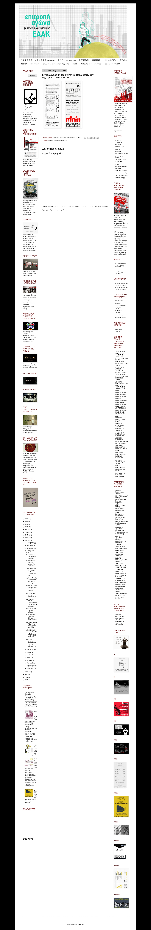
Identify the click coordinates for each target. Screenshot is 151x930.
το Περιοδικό (119, 301)
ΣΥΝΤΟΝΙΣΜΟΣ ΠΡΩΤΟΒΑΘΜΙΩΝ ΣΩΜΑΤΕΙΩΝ (121, 548)
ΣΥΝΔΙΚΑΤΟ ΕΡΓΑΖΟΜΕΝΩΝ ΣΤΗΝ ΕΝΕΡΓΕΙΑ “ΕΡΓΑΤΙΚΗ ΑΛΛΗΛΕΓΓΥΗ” (120, 575)
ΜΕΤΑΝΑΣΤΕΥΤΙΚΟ (121, 154)
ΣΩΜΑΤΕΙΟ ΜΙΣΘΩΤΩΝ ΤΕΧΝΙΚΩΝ (119, 554)
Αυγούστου (30, 649)
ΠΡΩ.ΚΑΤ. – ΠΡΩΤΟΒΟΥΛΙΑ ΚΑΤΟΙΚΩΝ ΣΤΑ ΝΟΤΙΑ (120, 468)
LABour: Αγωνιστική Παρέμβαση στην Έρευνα (121, 523)
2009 (26, 680)
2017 (26, 529)
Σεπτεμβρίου (30, 551)
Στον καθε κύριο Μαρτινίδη (29, 693)
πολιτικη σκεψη (120, 177)
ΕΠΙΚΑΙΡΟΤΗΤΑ (110, 60)
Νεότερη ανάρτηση (48, 206)
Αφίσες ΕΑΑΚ (119, 266)
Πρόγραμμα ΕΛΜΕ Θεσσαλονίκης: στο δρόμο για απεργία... (31, 603)
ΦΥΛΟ (117, 164)
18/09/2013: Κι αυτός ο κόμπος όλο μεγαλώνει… (31, 563)
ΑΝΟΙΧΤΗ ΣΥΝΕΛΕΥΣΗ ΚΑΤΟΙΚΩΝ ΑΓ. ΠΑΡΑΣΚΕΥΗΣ (120, 433)
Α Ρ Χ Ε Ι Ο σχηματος (45, 60)
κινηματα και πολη (121, 173)
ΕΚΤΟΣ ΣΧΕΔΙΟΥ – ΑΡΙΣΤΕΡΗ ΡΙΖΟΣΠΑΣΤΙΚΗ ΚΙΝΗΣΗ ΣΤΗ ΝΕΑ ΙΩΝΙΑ (121, 447)
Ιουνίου (29, 655)
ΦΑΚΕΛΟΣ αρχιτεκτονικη (91, 64)
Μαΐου (29, 657)
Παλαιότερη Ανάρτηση (101, 206)
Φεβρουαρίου (31, 665)
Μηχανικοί (35, 64)
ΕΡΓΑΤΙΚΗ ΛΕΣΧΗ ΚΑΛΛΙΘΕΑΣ (121, 397)
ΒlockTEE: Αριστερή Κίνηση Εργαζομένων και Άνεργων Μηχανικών (121, 499)
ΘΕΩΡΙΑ (24, 64)
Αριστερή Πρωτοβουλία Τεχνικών (119, 492)
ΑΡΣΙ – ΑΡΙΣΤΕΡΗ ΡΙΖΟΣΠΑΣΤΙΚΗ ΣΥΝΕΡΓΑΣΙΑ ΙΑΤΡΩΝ (121, 596)
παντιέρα (118, 312)
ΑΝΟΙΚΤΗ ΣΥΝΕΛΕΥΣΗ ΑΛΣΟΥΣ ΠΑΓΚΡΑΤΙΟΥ (119, 426)
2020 (26, 521)
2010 (26, 677)
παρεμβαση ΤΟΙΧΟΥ (112, 64)
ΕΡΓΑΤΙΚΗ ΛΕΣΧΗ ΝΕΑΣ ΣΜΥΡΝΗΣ (121, 393)
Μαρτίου (29, 663)
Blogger (81, 924)
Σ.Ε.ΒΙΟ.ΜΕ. (119, 569)
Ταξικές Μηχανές (120, 305)
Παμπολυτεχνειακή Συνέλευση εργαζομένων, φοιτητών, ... (31, 625)
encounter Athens (120, 317)
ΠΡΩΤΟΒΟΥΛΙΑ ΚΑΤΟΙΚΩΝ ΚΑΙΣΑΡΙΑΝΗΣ (120, 474)
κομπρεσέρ (118, 310)
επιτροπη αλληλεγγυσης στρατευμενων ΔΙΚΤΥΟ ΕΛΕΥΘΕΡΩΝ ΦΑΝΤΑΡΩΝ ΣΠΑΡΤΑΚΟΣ (119, 620)
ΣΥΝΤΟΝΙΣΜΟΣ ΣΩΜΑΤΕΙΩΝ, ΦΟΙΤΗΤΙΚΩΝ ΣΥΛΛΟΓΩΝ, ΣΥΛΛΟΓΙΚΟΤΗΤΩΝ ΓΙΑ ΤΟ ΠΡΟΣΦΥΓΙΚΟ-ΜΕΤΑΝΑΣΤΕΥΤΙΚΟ (121, 357)
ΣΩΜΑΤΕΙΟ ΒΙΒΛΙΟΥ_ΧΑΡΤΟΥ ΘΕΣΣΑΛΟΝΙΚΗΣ (121, 565)
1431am (117, 331)
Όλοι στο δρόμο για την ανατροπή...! (31, 595)
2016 (26, 532)
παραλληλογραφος (121, 315)
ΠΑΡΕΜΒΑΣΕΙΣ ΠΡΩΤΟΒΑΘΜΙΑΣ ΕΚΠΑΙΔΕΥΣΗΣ (121, 582)
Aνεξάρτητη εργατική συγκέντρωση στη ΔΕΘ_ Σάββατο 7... (31, 643)
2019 (26, 524)
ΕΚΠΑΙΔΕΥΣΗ (84, 60)
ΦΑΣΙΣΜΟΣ (119, 162)
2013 (26, 540)
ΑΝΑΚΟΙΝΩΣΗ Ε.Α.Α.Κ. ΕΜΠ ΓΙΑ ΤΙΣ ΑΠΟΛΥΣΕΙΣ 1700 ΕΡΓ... (31, 633)
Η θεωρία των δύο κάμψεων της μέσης (31, 556)
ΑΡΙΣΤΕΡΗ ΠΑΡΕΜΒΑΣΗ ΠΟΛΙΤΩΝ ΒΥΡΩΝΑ (121, 439)
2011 (26, 674)
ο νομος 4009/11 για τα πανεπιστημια (121, 288)
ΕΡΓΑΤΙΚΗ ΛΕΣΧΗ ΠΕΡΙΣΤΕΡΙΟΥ (121, 401)
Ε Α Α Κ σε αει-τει (67, 60)
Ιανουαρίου (30, 668)
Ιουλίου (29, 652)
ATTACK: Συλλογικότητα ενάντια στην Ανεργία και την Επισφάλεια (120, 516)
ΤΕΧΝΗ (74, 64)
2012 (26, 672)
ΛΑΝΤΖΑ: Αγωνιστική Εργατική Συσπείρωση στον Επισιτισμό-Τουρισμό (121, 540)
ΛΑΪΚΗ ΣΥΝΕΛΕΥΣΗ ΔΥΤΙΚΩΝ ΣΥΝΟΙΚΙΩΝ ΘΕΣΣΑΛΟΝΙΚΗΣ (120, 369)
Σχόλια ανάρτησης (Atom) (58, 210)
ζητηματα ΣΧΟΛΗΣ (121, 170)
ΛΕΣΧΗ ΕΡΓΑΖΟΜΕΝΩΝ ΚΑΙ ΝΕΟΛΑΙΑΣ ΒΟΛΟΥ (120, 418)
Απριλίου (30, 660)
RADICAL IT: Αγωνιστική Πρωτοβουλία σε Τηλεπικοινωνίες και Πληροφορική (121, 530)
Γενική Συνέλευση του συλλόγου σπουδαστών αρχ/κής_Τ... (31, 588)
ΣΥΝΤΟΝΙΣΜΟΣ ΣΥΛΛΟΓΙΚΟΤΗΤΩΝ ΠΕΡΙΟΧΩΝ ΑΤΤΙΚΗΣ (121, 377)
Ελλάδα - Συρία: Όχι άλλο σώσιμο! (31, 610)
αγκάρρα (118, 308)
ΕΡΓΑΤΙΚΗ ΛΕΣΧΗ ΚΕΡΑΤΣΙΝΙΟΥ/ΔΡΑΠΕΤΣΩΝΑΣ (121, 406)
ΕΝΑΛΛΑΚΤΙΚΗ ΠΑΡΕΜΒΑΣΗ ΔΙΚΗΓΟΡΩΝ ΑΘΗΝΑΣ (120, 589)
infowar (117, 303)
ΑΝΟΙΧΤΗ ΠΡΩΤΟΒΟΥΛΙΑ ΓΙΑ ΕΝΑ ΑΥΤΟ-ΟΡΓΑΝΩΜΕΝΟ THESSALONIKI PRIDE (121, 386)
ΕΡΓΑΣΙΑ (123, 60)
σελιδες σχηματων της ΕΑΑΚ (121, 272)
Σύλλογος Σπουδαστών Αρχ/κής (56, 64)
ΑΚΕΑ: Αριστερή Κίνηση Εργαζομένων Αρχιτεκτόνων (120, 507)
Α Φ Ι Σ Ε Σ (26, 60)
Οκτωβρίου (30, 548)
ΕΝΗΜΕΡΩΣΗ (96, 60)
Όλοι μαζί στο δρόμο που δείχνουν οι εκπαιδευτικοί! (31, 617)
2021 (26, 519)
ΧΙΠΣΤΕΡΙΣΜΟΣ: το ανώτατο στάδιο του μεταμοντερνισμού (31, 572)
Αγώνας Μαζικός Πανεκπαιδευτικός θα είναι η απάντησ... (31, 580)
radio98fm (118, 329)
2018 (26, 527)
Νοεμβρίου (30, 545)
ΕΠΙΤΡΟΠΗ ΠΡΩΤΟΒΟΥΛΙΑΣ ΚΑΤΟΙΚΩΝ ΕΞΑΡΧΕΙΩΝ (120, 455)
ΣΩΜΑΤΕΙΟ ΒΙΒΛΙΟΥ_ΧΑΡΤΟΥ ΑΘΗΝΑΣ (121, 559)
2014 (26, 537)
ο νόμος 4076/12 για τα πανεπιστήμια (121, 284)
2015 (26, 535)
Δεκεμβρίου (30, 543)
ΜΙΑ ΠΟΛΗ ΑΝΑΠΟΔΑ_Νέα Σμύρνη (120, 461)
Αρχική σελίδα (74, 206)
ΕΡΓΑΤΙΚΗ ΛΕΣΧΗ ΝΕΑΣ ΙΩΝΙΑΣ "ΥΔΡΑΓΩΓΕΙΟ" (121, 412)
